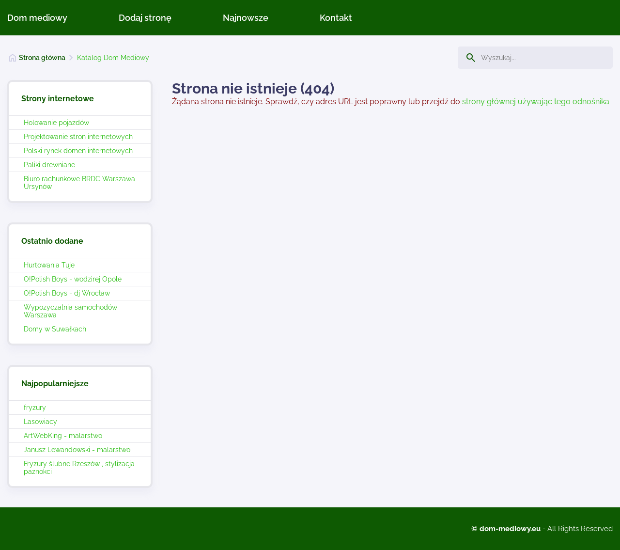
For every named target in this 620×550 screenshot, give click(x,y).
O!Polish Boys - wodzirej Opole (73, 279)
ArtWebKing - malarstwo (63, 436)
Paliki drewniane (49, 165)
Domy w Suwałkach (55, 329)
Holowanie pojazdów (56, 122)
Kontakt (336, 18)
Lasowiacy (40, 421)
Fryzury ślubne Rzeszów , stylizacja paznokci (79, 467)
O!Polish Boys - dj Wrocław (67, 293)
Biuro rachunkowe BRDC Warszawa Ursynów (79, 182)
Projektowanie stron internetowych (78, 137)
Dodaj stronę (145, 18)
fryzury (35, 407)
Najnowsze (245, 18)
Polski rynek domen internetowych (78, 151)
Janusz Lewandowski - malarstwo (77, 450)
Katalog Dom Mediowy (113, 58)
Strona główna (42, 58)
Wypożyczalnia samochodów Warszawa (70, 311)
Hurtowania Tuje (49, 265)
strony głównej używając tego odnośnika (535, 101)
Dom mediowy (37, 18)
